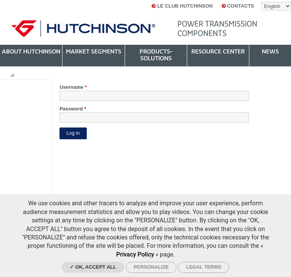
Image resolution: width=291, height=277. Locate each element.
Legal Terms (203, 267)
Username (73, 87)
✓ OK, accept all (93, 267)
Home (12, 76)
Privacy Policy (135, 254)
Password (72, 109)
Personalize (151, 267)
